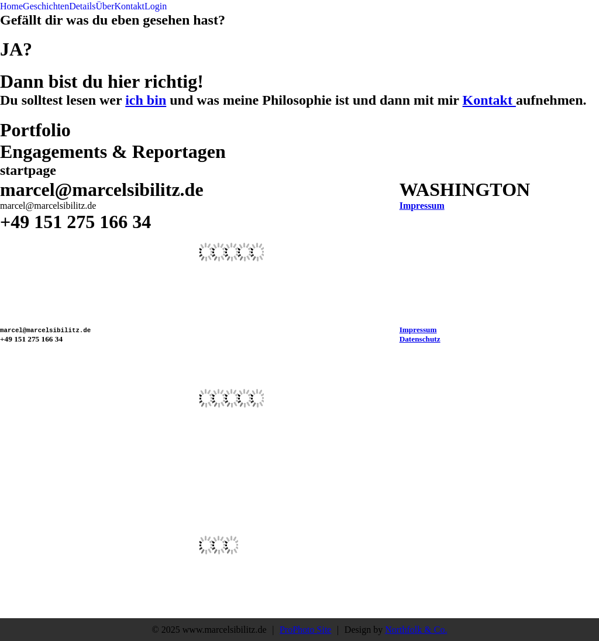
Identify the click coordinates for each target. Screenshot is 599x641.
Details (82, 6)
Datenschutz (420, 339)
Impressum (422, 206)
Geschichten (46, 6)
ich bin (145, 100)
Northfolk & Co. (416, 630)
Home (11, 6)
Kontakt (130, 6)
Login (155, 6)
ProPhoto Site (305, 630)
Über (105, 6)
